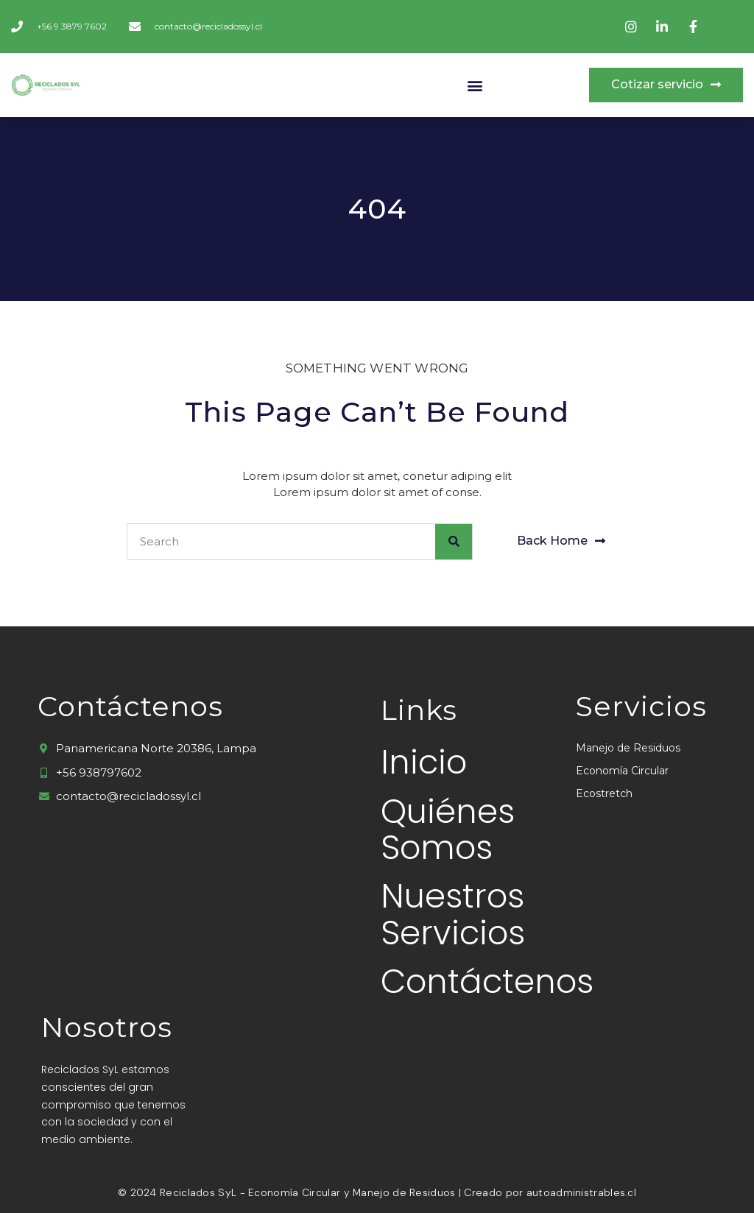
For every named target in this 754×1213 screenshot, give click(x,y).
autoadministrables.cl (581, 1192)
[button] (474, 85)
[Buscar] (453, 541)
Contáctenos (452, 982)
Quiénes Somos (448, 829)
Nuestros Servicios (452, 915)
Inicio (424, 762)
